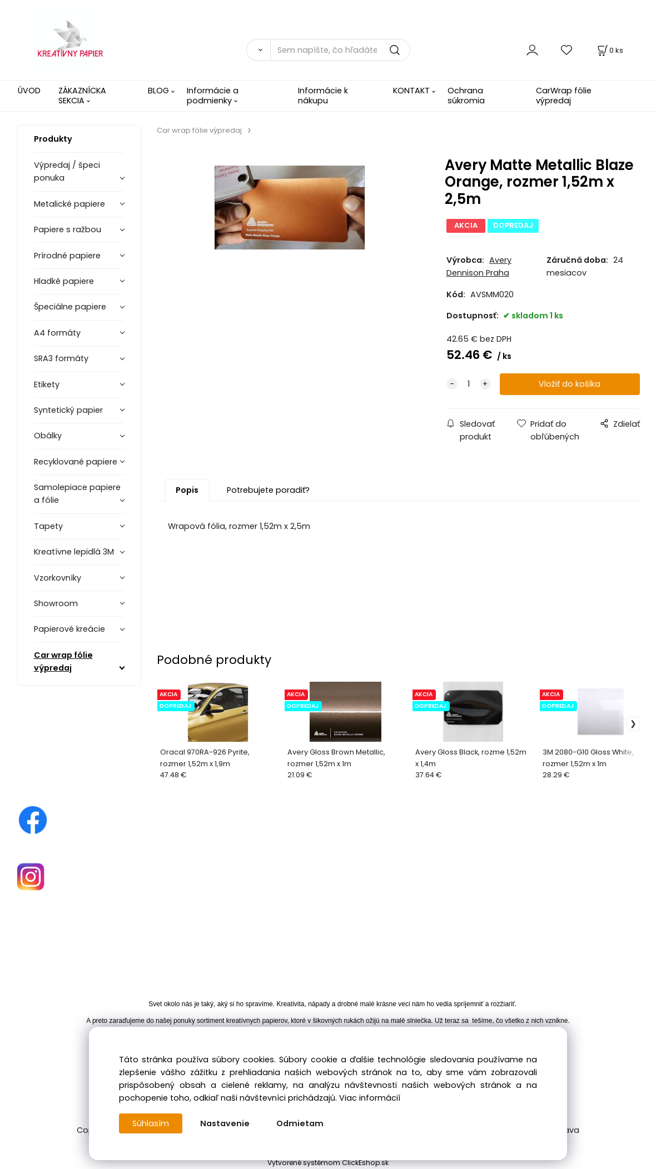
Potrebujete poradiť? (268, 490)
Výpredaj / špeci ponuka (67, 171)
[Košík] (609, 50)
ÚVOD (29, 90)
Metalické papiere (69, 203)
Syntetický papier (68, 410)
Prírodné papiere (67, 255)
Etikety (46, 384)
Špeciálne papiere (70, 306)
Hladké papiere (64, 281)
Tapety (48, 526)
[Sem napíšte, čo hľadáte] (340, 50)
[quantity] (469, 384)
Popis (187, 490)
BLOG (158, 90)
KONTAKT (411, 90)
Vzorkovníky (57, 577)
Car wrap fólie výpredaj (63, 661)
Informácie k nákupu (323, 95)
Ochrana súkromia (466, 95)
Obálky (48, 435)
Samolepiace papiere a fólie (77, 494)
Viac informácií (369, 1097)
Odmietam (300, 1123)
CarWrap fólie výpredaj (564, 95)
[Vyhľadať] (258, 50)
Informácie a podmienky (212, 95)
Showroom (56, 603)
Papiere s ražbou (67, 229)
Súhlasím (150, 1123)
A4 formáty (57, 332)
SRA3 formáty (61, 358)
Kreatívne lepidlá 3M (74, 551)
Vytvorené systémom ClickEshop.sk (328, 1162)
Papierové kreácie (69, 629)
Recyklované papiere (75, 461)
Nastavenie (225, 1123)
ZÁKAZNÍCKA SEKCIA (82, 95)
